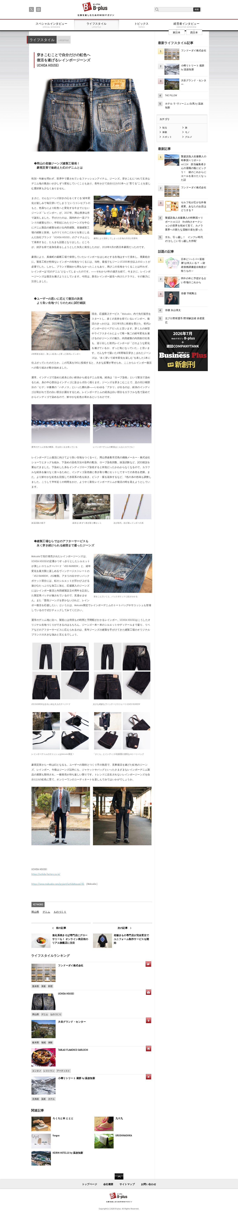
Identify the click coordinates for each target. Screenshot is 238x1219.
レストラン (49, 1070)
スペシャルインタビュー (51, 25)
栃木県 (35, 1042)
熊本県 (35, 986)
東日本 (176, 32)
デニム (46, 911)
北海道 (35, 1099)
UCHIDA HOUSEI (66, 993)
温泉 (43, 1099)
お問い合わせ (148, 1184)
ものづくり (60, 911)
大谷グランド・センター (72, 1021)
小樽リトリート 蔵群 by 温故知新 (76, 1078)
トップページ (89, 1184)
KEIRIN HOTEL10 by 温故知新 (68, 1152)
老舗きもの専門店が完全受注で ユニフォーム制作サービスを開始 (131, 939)
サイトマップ (127, 1184)
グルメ (188, 136)
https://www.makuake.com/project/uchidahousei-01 (57, 883)
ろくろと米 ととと (63, 1118)
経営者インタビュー (186, 25)
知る (164, 127)
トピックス (141, 25)
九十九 (119, 1118)
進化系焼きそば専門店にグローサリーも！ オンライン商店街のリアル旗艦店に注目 (70, 939)
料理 (50, 986)
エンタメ (36, 1070)
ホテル (51, 1099)
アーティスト (63, 1070)
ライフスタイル (96, 25)
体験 (50, 1042)
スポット (167, 136)
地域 (43, 1042)
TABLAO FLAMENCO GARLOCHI (73, 1049)
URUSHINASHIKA (124, 1135)
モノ (187, 132)
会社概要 (108, 1184)
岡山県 (35, 911)
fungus (56, 1135)
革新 (43, 986)
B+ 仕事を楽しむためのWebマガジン (95, 9)
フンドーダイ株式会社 (72, 965)
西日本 (194, 32)
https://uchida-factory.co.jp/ (45, 874)
